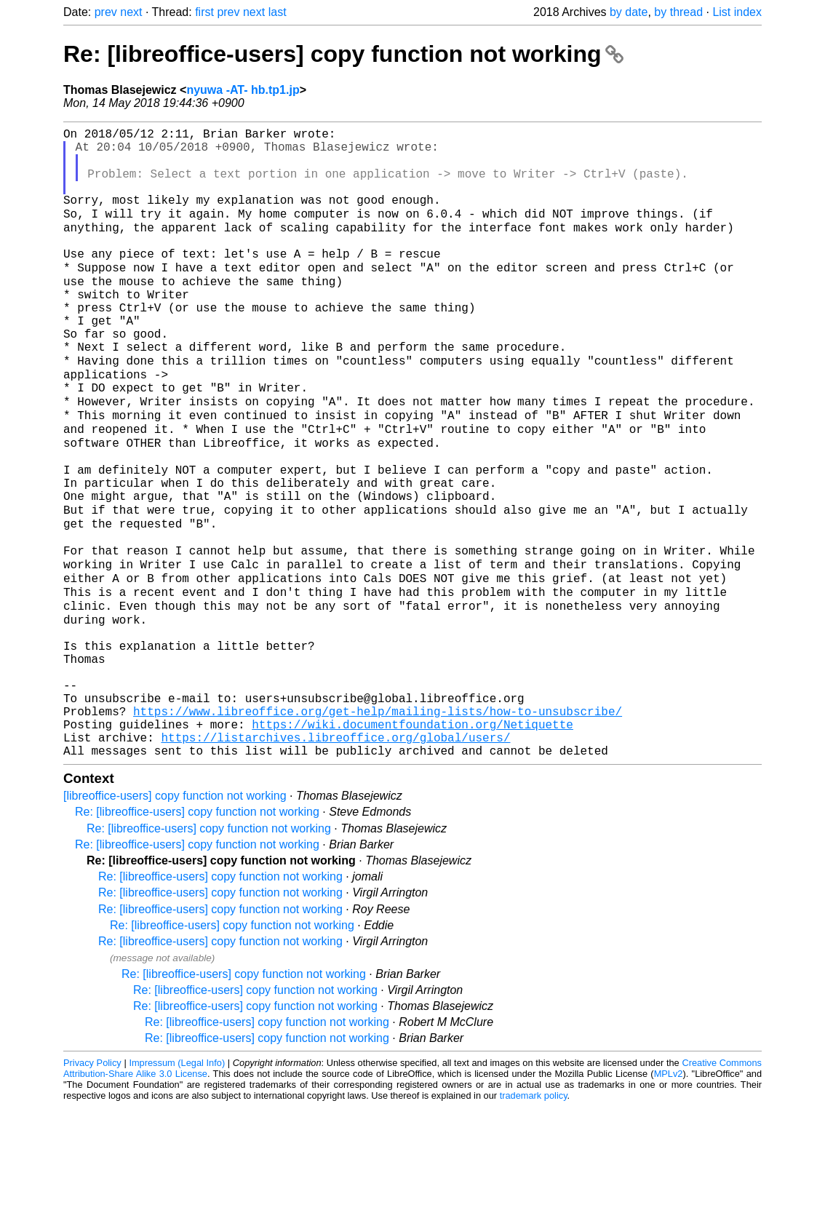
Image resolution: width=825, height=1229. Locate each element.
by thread (678, 12)
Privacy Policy (92, 1185)
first (204, 12)
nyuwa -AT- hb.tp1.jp (242, 90)
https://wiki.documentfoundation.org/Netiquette (412, 840)
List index (737, 12)
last (277, 12)
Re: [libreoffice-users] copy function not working (343, 54)
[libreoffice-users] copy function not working (175, 918)
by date (628, 12)
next (131, 12)
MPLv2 (668, 1195)
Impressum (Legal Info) (177, 1185)
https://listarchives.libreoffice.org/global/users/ (335, 856)
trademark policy (533, 1217)
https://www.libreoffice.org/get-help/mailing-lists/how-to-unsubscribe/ (377, 824)
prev (106, 12)
